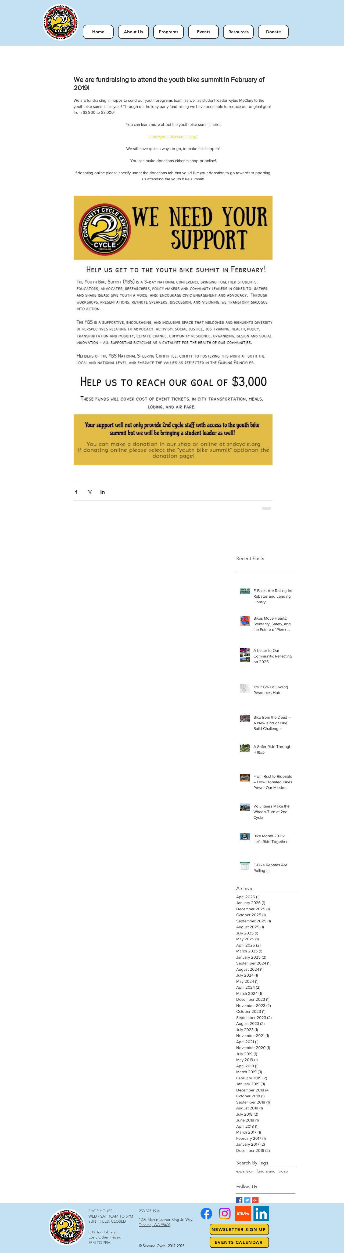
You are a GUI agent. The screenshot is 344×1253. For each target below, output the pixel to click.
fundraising (266, 1171)
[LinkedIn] (261, 1213)
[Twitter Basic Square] (247, 1200)
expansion (244, 1171)
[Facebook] (206, 1213)
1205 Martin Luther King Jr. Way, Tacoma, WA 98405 (166, 1222)
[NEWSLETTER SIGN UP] (239, 1229)
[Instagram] (224, 1213)
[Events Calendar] (239, 1242)
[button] (168, 32)
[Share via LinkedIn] (102, 491)
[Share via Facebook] (76, 491)
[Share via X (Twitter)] (89, 491)
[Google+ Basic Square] (255, 1200)
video (283, 1171)
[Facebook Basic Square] (239, 1200)
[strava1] (243, 1213)
